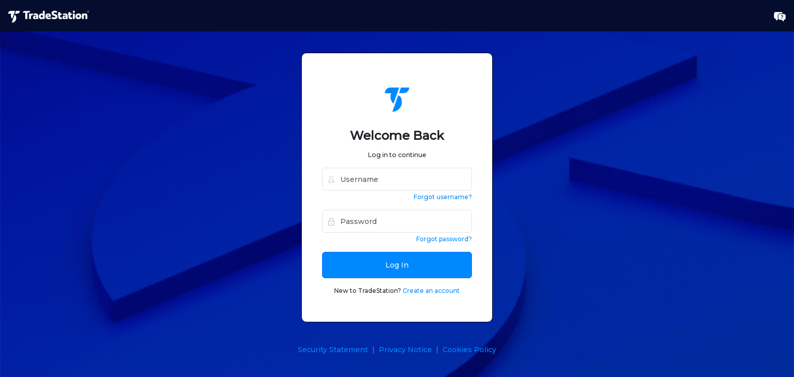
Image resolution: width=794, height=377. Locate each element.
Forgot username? (443, 197)
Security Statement (333, 349)
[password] (397, 221)
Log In (397, 265)
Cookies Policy (469, 349)
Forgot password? (444, 239)
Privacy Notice (405, 349)
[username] (397, 179)
